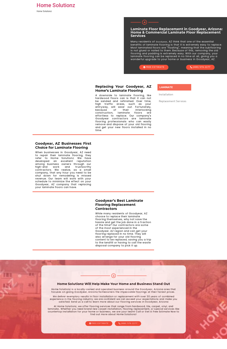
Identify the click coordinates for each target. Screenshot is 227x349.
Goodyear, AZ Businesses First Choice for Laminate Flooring (63, 145)
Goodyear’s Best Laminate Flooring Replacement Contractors (119, 205)
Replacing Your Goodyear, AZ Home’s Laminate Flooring (123, 88)
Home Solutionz (56, 5)
